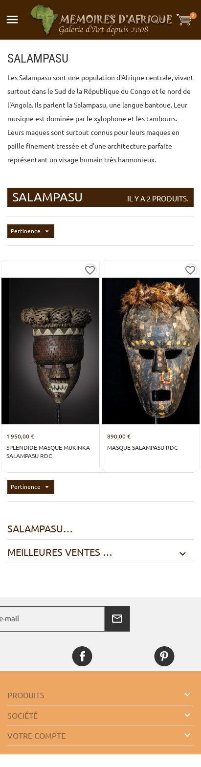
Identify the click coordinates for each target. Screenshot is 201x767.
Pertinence (32, 231)
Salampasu (35, 529)
